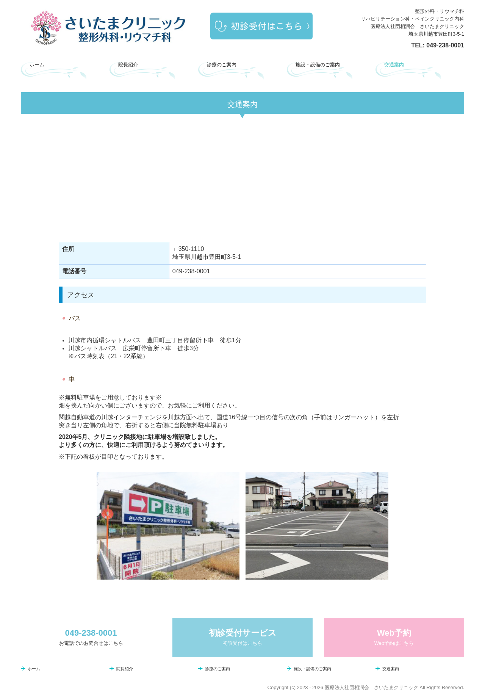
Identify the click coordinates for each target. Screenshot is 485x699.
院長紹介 (128, 64)
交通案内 (394, 64)
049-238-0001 (445, 45)
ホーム (37, 64)
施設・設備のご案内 (318, 64)
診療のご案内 (221, 64)
